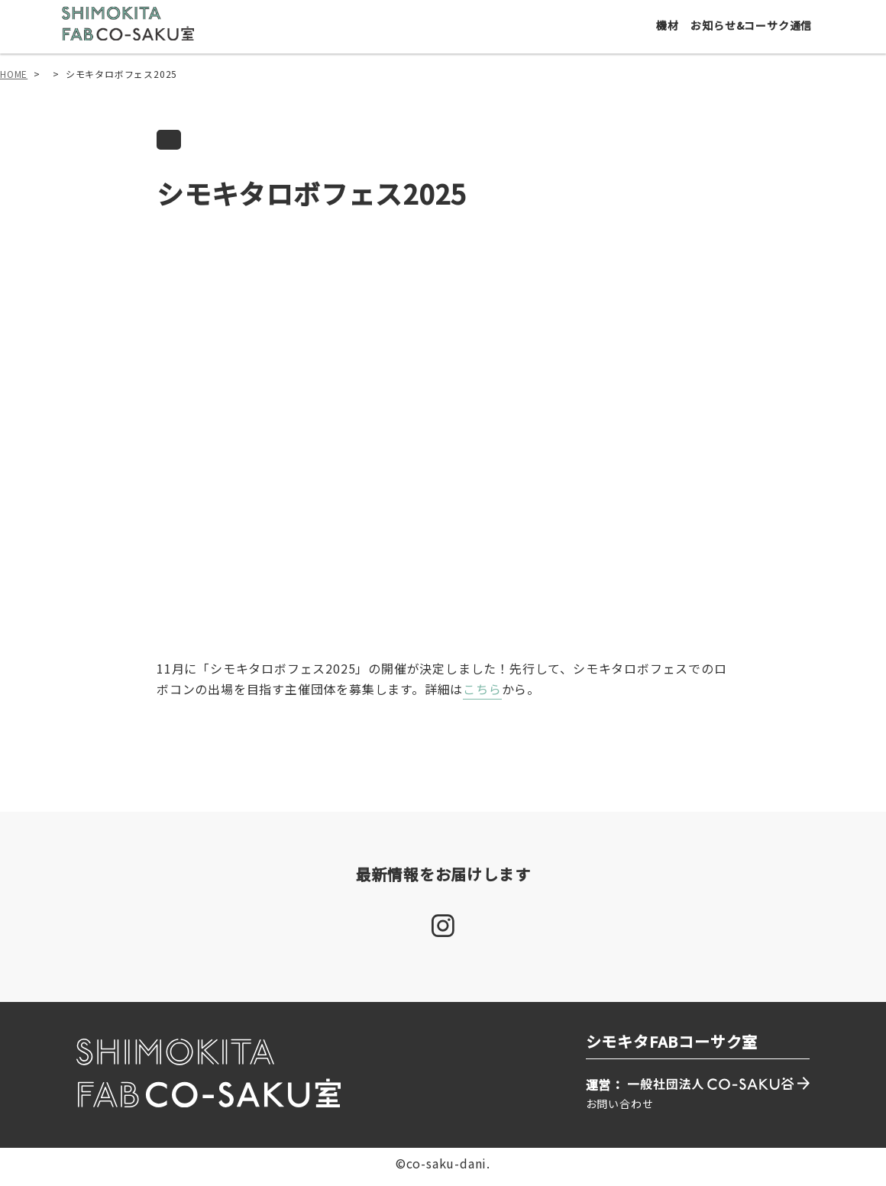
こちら (482, 697)
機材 (671, 32)
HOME (13, 81)
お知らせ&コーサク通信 (755, 32)
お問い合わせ (620, 1111)
